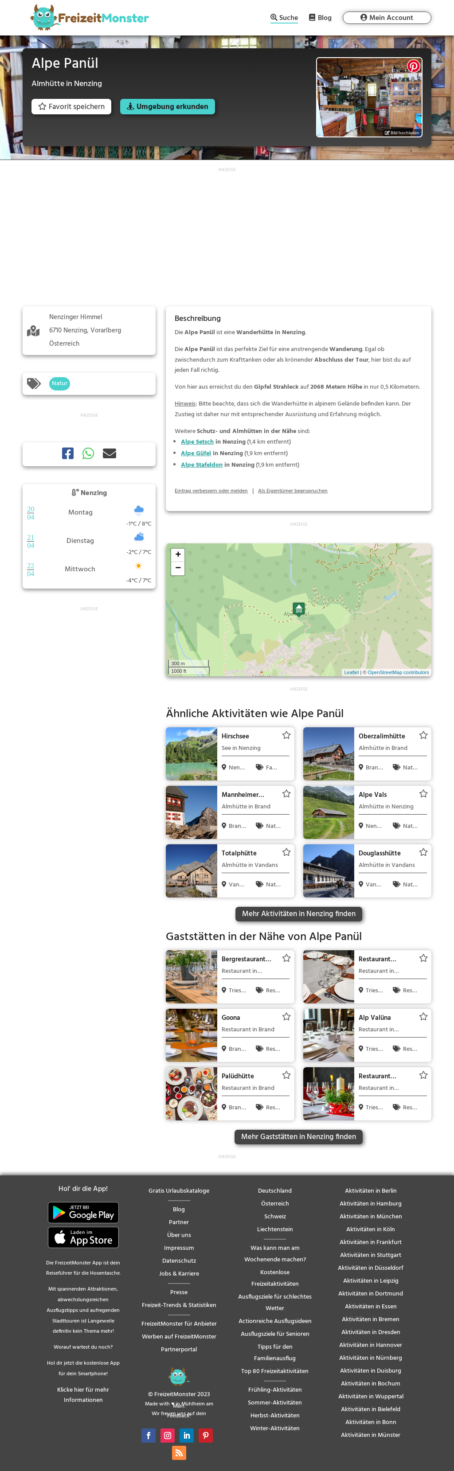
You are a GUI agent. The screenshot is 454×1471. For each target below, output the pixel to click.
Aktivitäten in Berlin (371, 1191)
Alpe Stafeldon (202, 465)
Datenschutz (179, 1261)
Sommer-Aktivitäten (275, 1403)
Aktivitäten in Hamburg (371, 1204)
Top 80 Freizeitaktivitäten (275, 1371)
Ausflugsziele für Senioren (275, 1334)
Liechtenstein (275, 1230)
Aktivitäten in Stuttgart (370, 1255)
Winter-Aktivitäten (275, 1429)
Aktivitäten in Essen (371, 1307)
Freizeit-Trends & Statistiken (179, 1305)
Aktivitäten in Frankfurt (371, 1242)
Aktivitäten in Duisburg (370, 1371)
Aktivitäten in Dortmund (370, 1294)
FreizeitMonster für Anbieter (179, 1324)
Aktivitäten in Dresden (370, 1332)
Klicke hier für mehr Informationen (83, 1395)
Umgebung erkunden (172, 107)
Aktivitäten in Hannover (370, 1345)
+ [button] (178, 555)
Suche (288, 18)
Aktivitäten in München (371, 1217)
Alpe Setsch (197, 442)
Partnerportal (179, 1350)
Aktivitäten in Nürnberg (370, 1358)
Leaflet (351, 672)
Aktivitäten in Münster (370, 1435)
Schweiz (275, 1217)
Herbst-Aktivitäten (275, 1416)
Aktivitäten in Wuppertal (370, 1397)
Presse (179, 1293)
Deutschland (275, 1191)
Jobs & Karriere (179, 1274)
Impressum (179, 1248)
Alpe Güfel (196, 454)
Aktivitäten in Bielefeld (370, 1410)
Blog (325, 17)
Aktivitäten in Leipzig (371, 1281)
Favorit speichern (71, 107)
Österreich (275, 1204)
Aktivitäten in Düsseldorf (370, 1268)
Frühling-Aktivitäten (275, 1390)
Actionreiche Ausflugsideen (275, 1321)
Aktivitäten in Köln (370, 1230)
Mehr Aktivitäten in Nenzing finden (299, 914)
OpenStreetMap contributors (398, 672)
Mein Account (391, 18)
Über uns (179, 1235)
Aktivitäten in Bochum (370, 1384)
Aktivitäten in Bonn (370, 1422)
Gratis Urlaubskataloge (179, 1191)
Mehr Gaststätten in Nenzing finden (298, 1137)
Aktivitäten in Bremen (370, 1320)
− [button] (178, 568)
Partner (179, 1222)
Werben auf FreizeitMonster (179, 1337)
